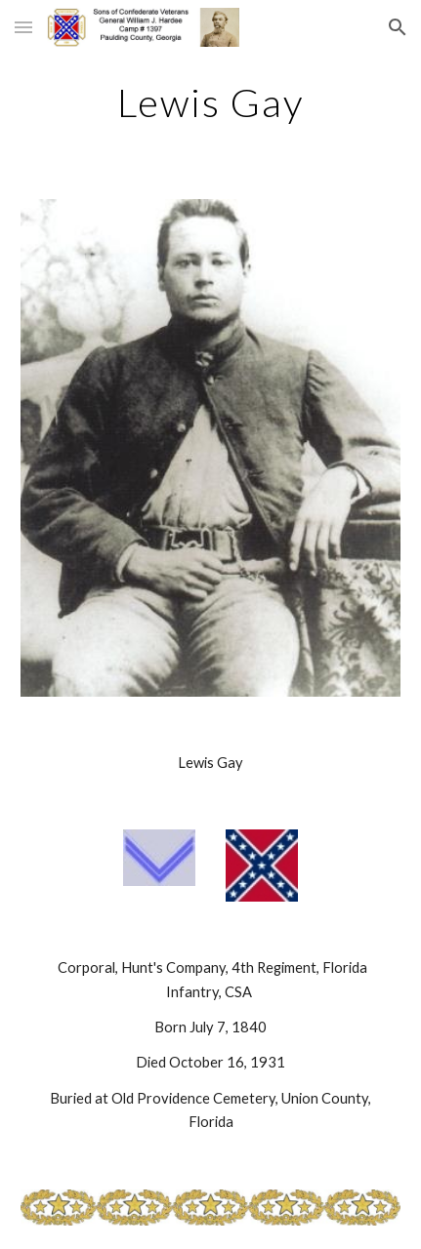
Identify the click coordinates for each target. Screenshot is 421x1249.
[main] (210, 102)
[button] (23, 27)
